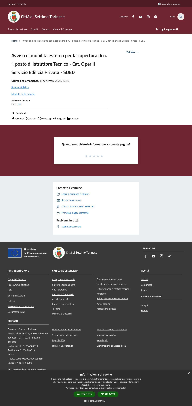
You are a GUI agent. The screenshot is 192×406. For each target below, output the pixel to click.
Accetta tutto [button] (84, 394)
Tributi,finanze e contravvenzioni (113, 289)
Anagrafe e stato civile (63, 279)
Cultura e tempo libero (63, 285)
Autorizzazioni (104, 304)
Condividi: (19, 113)
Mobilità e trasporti (62, 313)
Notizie (144, 279)
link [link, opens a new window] (124, 388)
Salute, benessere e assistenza (112, 298)
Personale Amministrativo (21, 306)
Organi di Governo (17, 279)
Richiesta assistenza (62, 345)
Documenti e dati (16, 312)
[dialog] (96, 388)
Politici (11, 301)
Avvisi (144, 290)
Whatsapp (44, 118)
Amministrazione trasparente (112, 329)
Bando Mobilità (20, 87)
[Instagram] (146, 17)
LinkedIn (73, 118)
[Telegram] (154, 17)
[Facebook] (131, 17)
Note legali (102, 340)
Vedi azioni (133, 52)
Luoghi (144, 305)
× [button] (189, 373)
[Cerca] (180, 16)
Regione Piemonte (17, 4)
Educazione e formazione (109, 279)
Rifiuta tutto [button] (108, 394)
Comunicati (147, 285)
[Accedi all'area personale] (169, 4)
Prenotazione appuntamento (66, 329)
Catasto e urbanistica (63, 304)
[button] (96, 400)
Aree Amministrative (18, 285)
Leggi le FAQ (58, 340)
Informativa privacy (106, 335)
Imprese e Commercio (63, 294)
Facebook (17, 118)
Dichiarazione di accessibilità (111, 345)
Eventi (144, 310)
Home (14, 40)
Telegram (59, 118)
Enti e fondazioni (16, 295)
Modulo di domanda (22, 94)
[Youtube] (139, 17)
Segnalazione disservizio (64, 335)
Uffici (10, 290)
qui (19, 104)
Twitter (31, 118)
